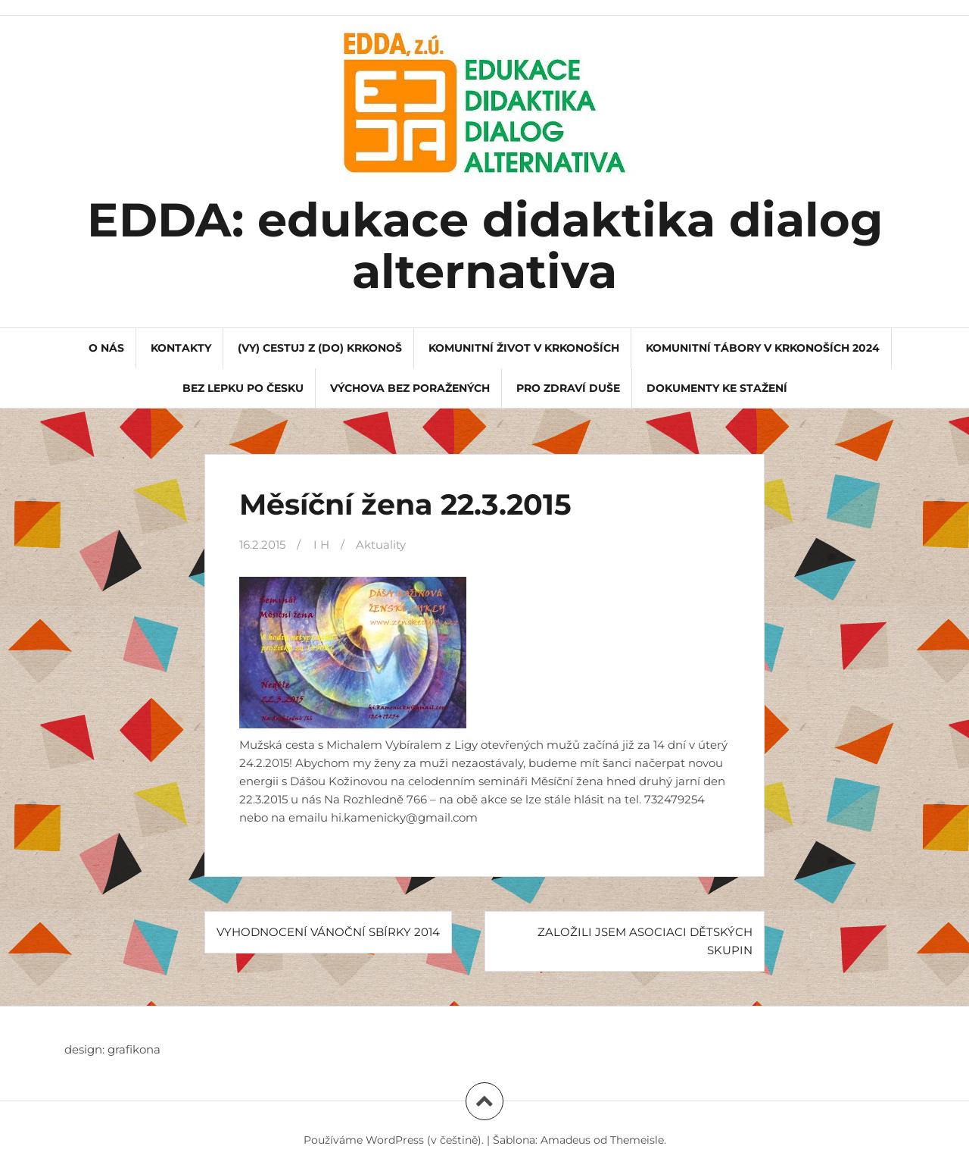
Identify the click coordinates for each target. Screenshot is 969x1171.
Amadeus (565, 1140)
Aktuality (381, 544)
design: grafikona (112, 1049)
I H (321, 544)
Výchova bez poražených (410, 388)
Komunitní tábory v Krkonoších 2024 (763, 348)
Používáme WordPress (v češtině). (394, 1140)
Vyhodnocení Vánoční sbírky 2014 (328, 932)
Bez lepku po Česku (243, 388)
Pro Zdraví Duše (568, 388)
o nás (106, 348)
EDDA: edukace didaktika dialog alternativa (485, 245)
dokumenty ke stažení (717, 388)
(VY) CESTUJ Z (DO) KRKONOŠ (320, 348)
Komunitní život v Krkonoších (523, 348)
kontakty (181, 348)
